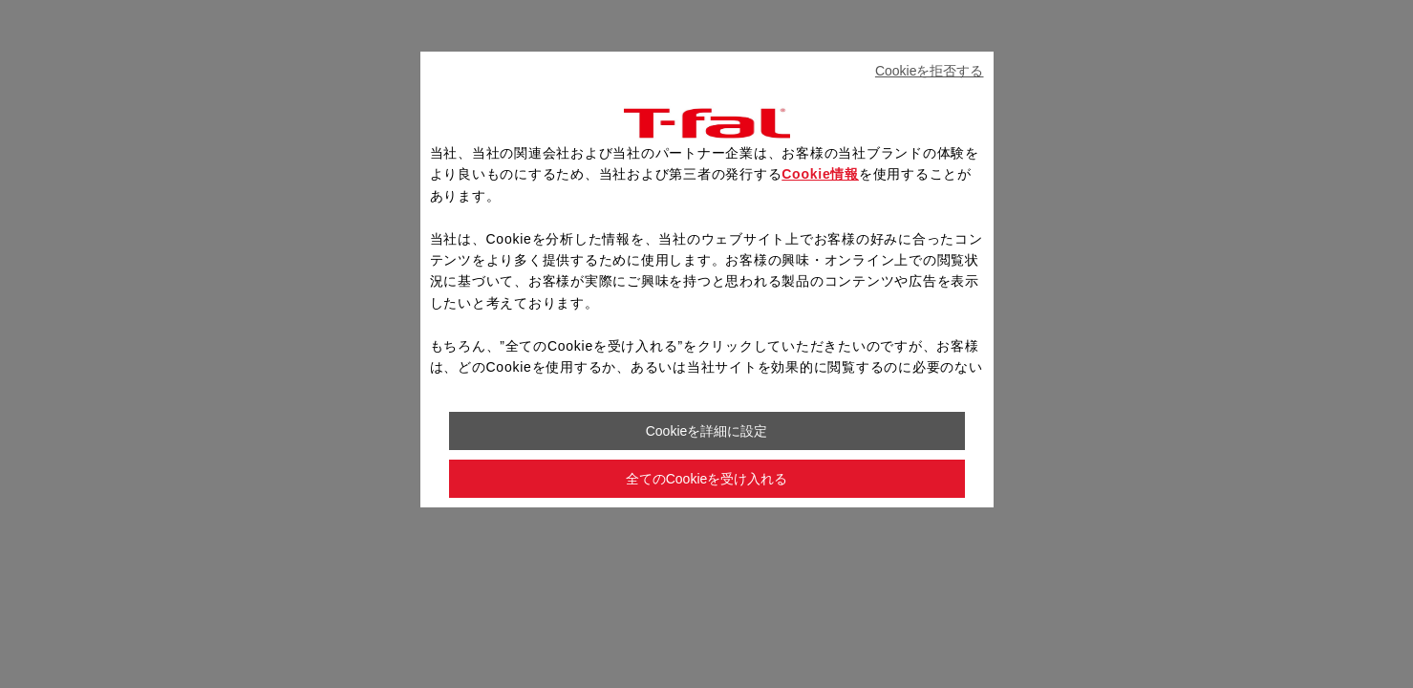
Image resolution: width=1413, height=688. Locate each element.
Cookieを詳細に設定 (707, 431)
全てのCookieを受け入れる (707, 478)
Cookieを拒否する (929, 70)
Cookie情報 (820, 174)
